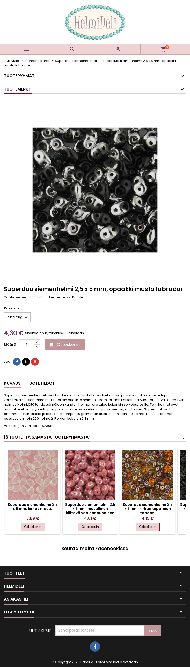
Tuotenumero (16, 297)
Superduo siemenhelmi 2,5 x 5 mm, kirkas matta (33, 506)
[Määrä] (26, 344)
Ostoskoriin (64, 344)
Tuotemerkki (59, 297)
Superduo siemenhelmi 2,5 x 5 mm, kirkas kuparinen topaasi (148, 508)
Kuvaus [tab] (12, 383)
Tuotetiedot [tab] (41, 383)
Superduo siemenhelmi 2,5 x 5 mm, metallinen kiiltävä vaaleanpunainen (90, 508)
